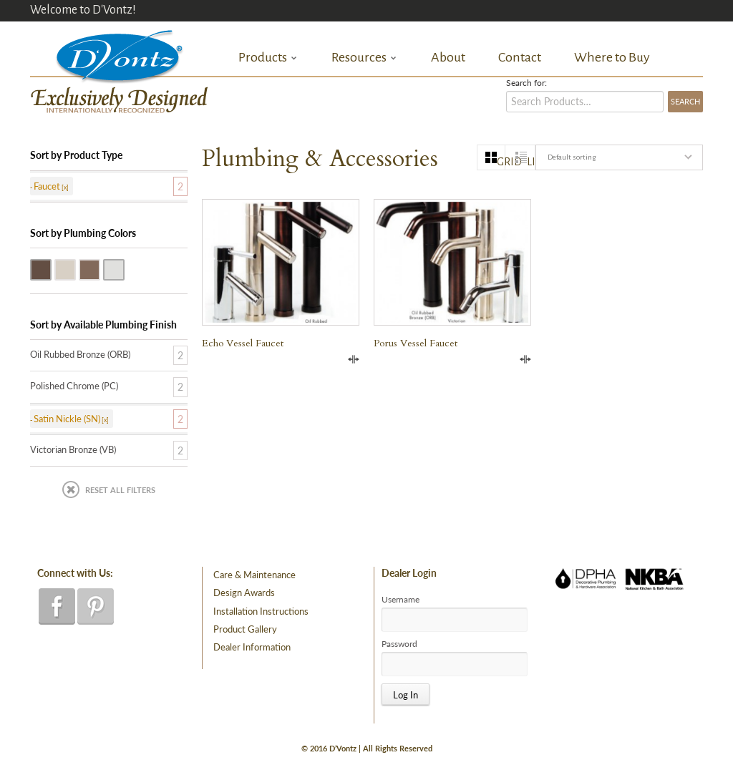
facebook (57, 606)
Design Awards (244, 592)
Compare (353, 359)
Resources (364, 57)
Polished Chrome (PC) (124, 268)
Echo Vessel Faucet (242, 343)
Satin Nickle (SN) (75, 268)
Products (268, 57)
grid (501, 161)
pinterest (95, 606)
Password (399, 644)
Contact (519, 57)
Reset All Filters (120, 489)
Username (400, 599)
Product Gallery (245, 629)
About (448, 57)
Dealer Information (252, 647)
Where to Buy (612, 57)
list (531, 161)
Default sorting (572, 157)
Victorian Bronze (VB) (99, 268)
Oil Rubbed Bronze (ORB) (51, 268)
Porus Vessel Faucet (415, 343)
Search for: (526, 83)
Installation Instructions (261, 611)
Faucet (47, 186)
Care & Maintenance (254, 574)
